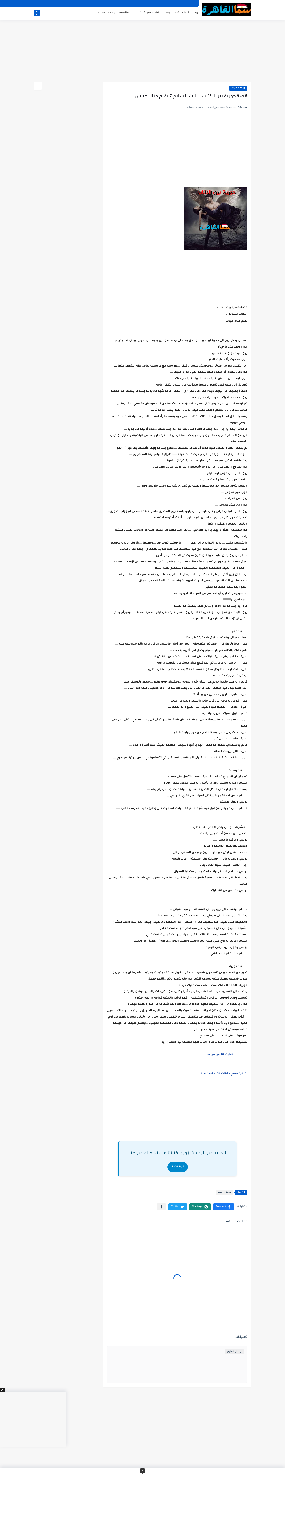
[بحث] (37, 13)
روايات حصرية (153, 12)
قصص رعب (171, 12)
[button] (223, 1206)
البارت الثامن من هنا (219, 1055)
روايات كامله (190, 12)
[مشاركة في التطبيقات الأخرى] (161, 1206)
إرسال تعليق (234, 1351)
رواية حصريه (238, 88)
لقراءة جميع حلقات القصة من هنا (224, 1074)
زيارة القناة (177, 1167)
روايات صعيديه (107, 12)
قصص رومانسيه (130, 12)
